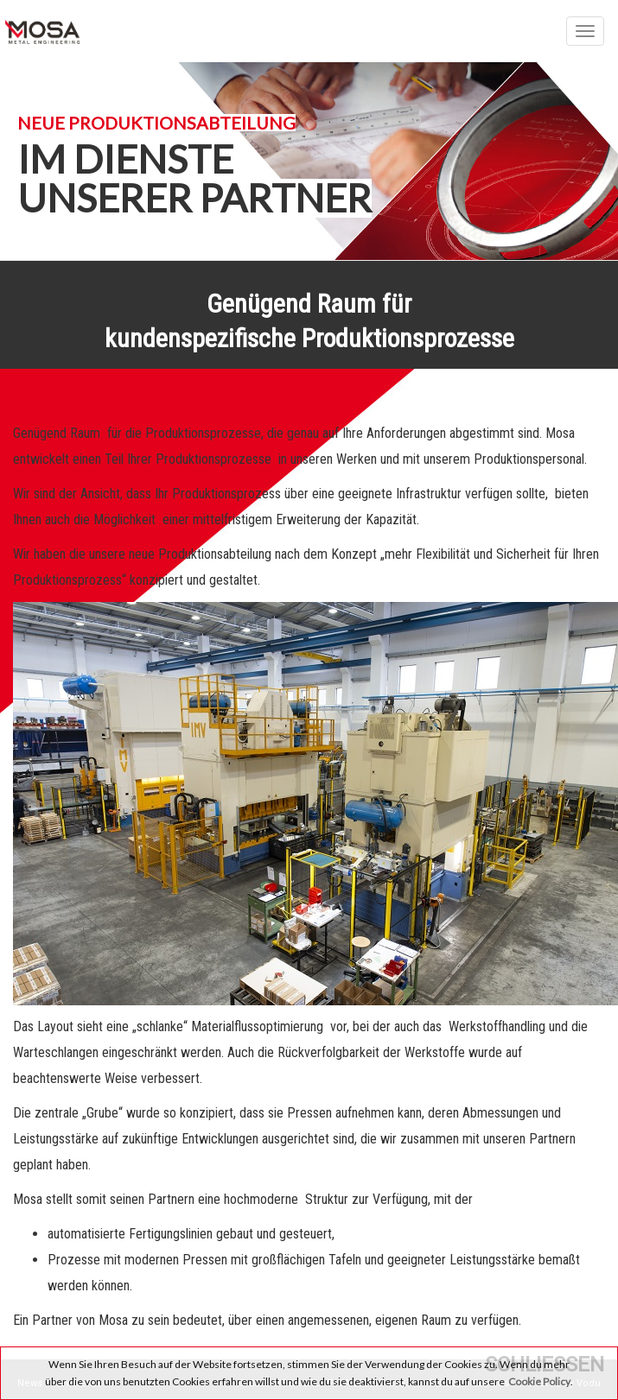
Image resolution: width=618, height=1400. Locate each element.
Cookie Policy (539, 1381)
